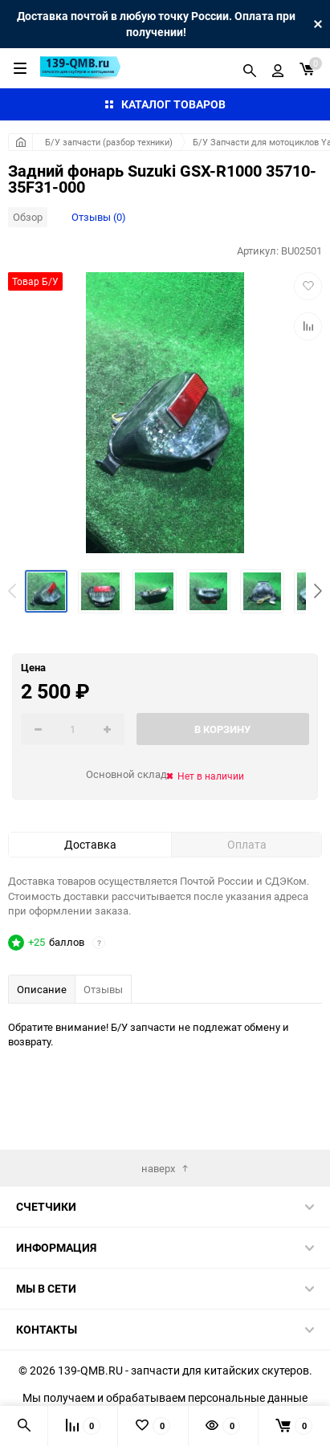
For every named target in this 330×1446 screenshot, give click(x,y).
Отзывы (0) (98, 217)
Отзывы (103, 989)
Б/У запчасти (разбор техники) (109, 142)
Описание (42, 989)
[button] (318, 591)
